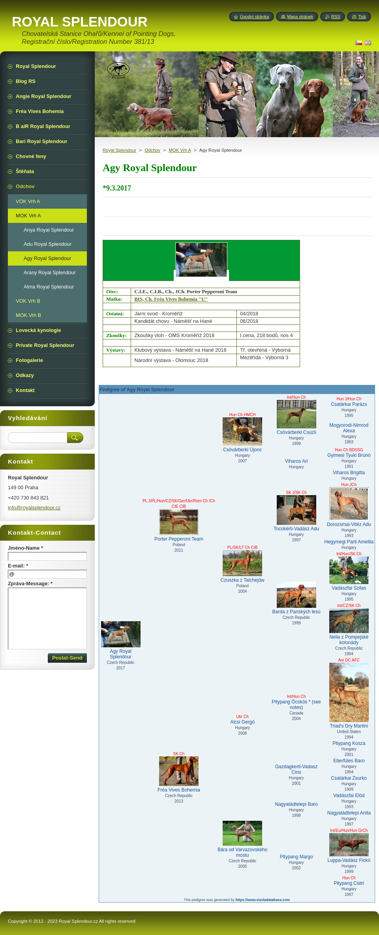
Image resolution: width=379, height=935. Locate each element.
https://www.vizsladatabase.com (262, 900)
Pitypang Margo (296, 857)
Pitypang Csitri (349, 883)
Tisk (362, 16)
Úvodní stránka (254, 16)
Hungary (296, 467)
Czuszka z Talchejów (242, 566)
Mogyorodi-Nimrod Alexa (349, 428)
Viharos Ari (296, 461)
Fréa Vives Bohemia (179, 774)
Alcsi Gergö (242, 722)
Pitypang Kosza (348, 743)
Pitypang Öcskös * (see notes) (296, 704)
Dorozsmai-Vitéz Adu (349, 507)
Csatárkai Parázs (349, 404)
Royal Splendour (119, 150)
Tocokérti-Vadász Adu (296, 513)
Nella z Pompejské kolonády (349, 626)
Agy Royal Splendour (120, 640)
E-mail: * (18, 566)
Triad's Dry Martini (349, 696)
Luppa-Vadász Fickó (349, 848)
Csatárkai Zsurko (349, 778)
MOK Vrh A (180, 150)
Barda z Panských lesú (296, 598)
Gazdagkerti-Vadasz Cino (296, 769)
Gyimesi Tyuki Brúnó (349, 455)
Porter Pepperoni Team (179, 525)
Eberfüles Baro (348, 760)
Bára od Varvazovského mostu (242, 839)
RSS (335, 16)
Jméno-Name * (25, 548)
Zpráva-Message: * (30, 583)
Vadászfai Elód (348, 795)
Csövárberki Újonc (242, 434)
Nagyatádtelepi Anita (349, 813)
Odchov (152, 150)
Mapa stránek (300, 16)
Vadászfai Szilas (349, 573)
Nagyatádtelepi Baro (296, 804)
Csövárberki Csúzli (296, 417)
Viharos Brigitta (349, 472)
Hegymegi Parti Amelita (349, 542)
